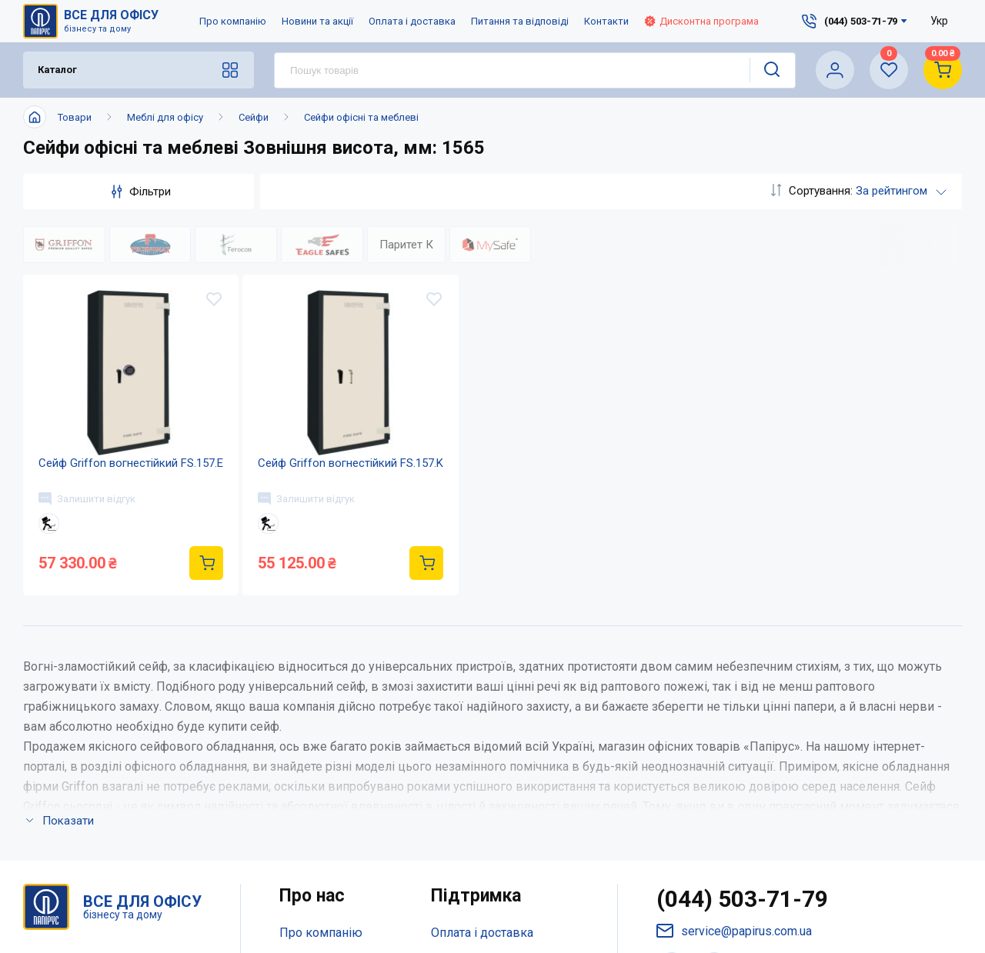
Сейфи (254, 117)
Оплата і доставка (412, 21)
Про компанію (232, 21)
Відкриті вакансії (328, 819)
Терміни (454, 788)
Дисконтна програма (701, 21)
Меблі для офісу (165, 117)
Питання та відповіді (520, 21)
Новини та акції (317, 21)
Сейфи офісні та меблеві (361, 117)
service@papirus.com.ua (734, 695)
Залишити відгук (86, 498)
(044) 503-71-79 (742, 663)
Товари (75, 117)
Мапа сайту (311, 788)
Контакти (606, 21)
